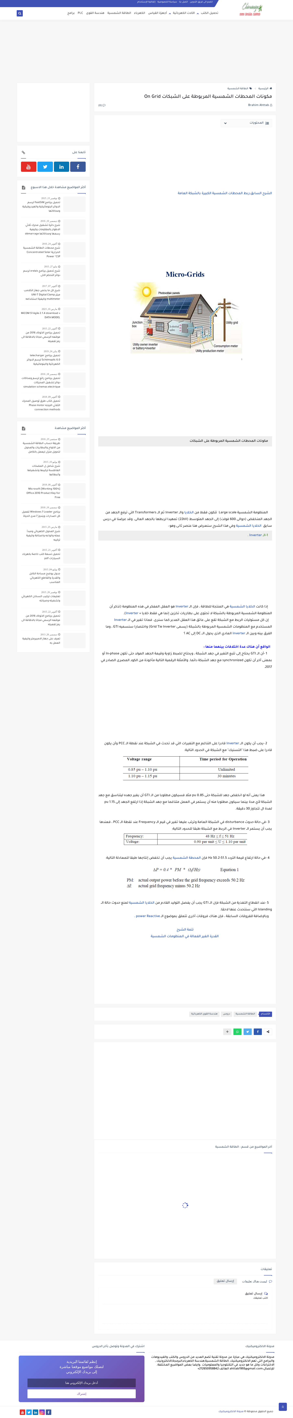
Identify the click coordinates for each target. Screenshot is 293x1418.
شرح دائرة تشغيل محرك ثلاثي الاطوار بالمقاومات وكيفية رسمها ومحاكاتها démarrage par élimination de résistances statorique (42, 230)
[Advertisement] (146, 51)
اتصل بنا (183, 2)
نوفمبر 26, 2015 (49, 592)
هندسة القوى (95, 13)
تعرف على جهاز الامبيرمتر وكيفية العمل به (41, 641)
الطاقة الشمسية (119, 13)
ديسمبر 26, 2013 (48, 634)
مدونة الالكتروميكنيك (231, 1411)
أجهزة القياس (157, 13)
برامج (71, 13)
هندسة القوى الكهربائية (204, 1014)
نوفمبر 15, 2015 (49, 198)
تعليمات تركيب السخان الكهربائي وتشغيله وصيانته (40, 598)
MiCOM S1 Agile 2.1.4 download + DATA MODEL (40, 315)
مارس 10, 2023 (49, 309)
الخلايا (189, 513)
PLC (80, 13)
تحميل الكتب (209, 13)
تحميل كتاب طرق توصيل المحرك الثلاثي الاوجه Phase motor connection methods (41, 405)
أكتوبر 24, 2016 (49, 243)
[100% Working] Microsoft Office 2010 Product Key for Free (43, 493)
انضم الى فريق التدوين (201, 2)
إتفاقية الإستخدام (146, 2)
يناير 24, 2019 (50, 351)
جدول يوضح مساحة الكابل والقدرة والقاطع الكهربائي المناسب (44, 578)
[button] (258, 1031)
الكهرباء (139, 13)
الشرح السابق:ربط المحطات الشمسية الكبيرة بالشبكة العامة (225, 193)
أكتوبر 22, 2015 (49, 328)
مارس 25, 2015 (49, 527)
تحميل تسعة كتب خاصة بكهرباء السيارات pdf (41, 556)
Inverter (255, 535)
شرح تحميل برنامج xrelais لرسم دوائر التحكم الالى (41, 273)
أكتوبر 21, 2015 (49, 549)
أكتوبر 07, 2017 (49, 286)
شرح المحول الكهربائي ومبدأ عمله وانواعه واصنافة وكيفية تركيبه (43, 536)
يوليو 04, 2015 (50, 569)
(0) (101, 105)
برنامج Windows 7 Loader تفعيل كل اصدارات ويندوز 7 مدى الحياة (41, 514)
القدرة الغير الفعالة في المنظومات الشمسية (185, 936)
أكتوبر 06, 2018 (49, 484)
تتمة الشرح (185, 930)
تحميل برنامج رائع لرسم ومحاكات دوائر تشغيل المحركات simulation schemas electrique (41, 383)
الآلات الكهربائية (184, 13)
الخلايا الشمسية (248, 526)
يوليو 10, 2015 (50, 461)
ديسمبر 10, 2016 (48, 221)
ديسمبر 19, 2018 (48, 507)
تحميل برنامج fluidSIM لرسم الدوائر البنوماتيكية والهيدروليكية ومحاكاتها (41, 207)
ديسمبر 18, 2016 (48, 374)
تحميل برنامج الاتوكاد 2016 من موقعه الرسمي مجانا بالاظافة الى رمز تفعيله (40, 337)
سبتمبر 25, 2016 (49, 439)
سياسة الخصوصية (167, 2)
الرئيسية (265, 88)
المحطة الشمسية (187, 858)
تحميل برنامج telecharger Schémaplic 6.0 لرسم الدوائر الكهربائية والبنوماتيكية (43, 360)
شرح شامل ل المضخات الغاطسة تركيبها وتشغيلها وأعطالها (43, 470)
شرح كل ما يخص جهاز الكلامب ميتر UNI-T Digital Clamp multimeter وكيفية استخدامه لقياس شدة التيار (42, 295)
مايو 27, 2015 (50, 266)
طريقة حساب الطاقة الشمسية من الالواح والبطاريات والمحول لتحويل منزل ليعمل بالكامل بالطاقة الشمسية (41, 448)
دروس (226, 1014)
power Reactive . (147, 916)
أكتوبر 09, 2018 (49, 396)
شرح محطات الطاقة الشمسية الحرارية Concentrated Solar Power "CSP (41, 252)
